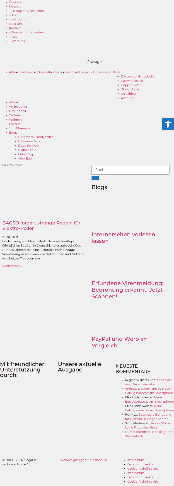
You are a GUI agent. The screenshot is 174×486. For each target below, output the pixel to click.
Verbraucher (28, 72)
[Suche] (95, 178)
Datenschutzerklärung (144, 464)
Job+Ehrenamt (101, 72)
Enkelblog (128, 93)
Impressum (135, 460)
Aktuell (14, 72)
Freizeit (84, 72)
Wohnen (72, 72)
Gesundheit (46, 72)
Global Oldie (130, 89)
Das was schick (132, 80)
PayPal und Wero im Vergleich (120, 342)
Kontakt (15, 6)
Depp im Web (131, 85)
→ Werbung (17, 19)
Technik (60, 72)
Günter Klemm (136, 432)
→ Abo (13, 15)
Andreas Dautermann (141, 388)
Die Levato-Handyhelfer (138, 76)
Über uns (15, 2)
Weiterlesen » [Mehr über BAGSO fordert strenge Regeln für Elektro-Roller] (12, 266)
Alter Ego (128, 98)
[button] (168, 124)
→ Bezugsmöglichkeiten (26, 10)
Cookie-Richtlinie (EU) (143, 468)
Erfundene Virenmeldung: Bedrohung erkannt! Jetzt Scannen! (127, 290)
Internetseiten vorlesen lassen (123, 237)
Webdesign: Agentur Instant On (83, 460)
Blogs (116, 72)
